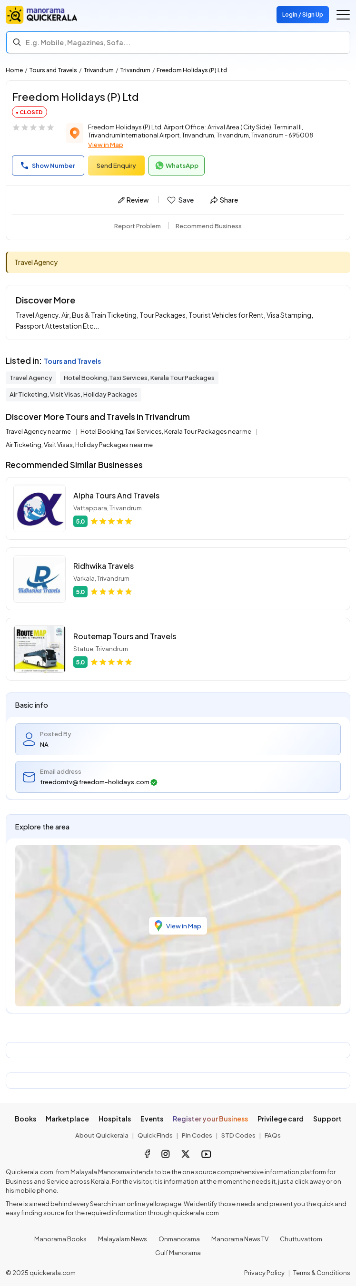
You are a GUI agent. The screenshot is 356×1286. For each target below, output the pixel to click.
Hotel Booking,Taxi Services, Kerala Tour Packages (139, 377)
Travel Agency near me (39, 431)
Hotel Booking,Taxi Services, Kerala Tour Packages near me (166, 431)
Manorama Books (60, 1239)
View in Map (105, 144)
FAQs (273, 1135)
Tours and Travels (53, 70)
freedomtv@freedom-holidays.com (99, 782)
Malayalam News (122, 1239)
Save (180, 200)
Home (14, 70)
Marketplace (67, 1118)
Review (133, 199)
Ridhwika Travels (103, 566)
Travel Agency (31, 377)
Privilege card (280, 1118)
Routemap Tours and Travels (124, 636)
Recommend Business (209, 226)
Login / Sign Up (302, 14)
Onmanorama (179, 1239)
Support (327, 1118)
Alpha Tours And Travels (116, 495)
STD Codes (238, 1135)
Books (25, 1118)
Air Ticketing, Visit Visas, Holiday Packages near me (79, 444)
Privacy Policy (264, 1272)
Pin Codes (197, 1135)
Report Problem (137, 226)
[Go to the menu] (343, 15)
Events (151, 1118)
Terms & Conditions (321, 1272)
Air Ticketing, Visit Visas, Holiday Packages (74, 394)
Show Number (48, 165)
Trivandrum (98, 70)
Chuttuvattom (301, 1239)
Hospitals (115, 1118)
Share (224, 199)
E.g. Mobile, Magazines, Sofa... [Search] (78, 42)
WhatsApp (176, 165)
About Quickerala (102, 1135)
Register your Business (210, 1118)
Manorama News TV (239, 1239)
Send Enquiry (116, 165)
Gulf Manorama (178, 1253)
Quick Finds (155, 1135)
